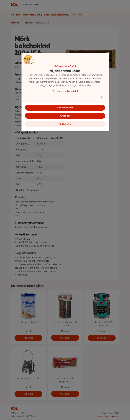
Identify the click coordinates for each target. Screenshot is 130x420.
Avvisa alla (65, 115)
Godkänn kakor (65, 107)
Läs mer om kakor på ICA (65, 91)
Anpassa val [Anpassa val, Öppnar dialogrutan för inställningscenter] (65, 123)
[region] (65, 92)
